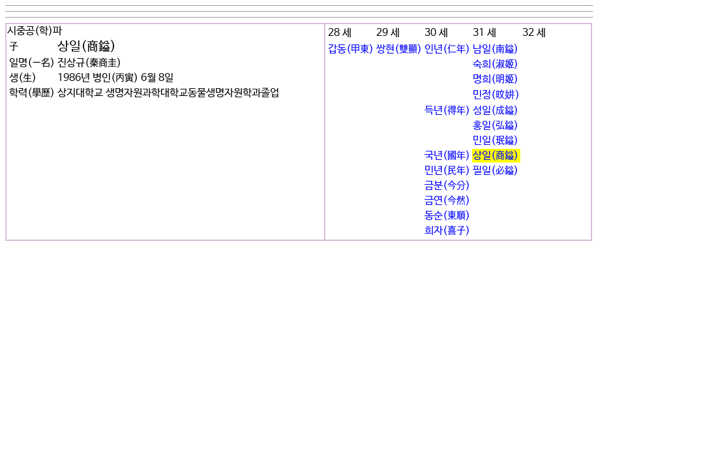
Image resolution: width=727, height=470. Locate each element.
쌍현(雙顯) (399, 49)
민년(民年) (447, 170)
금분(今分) (447, 186)
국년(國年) (447, 155)
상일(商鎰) (495, 155)
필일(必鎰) (495, 170)
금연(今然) (447, 201)
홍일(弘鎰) (495, 125)
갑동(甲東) (351, 49)
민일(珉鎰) (495, 140)
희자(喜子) (447, 231)
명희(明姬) (495, 79)
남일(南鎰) (495, 49)
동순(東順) (447, 216)
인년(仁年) (447, 49)
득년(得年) (447, 110)
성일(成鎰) (495, 110)
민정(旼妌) (496, 95)
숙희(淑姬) (495, 64)
